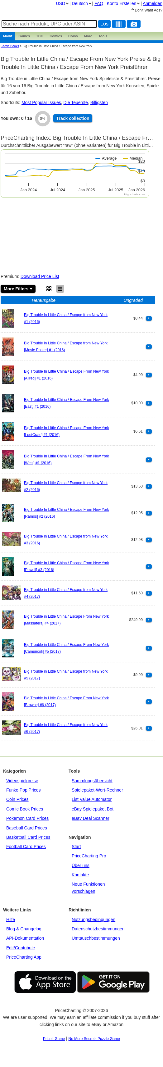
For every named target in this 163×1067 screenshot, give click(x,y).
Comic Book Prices (24, 808)
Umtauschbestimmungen (96, 938)
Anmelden (152, 3)
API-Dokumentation (25, 938)
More (88, 36)
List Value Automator (92, 799)
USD (60, 3)
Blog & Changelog (23, 928)
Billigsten (99, 102)
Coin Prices (17, 799)
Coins (73, 36)
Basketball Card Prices (28, 837)
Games (24, 36)
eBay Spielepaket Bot (92, 808)
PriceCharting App (23, 957)
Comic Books (10, 46)
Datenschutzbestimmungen (98, 928)
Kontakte (80, 874)
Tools (103, 36)
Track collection (72, 118)
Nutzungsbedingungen (93, 919)
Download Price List (40, 276)
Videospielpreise (22, 780)
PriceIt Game (54, 1039)
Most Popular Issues (41, 102)
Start (76, 846)
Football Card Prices (26, 846)
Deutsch (80, 3)
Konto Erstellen (121, 3)
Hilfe (10, 919)
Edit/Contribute (20, 947)
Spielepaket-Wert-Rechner (97, 790)
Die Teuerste (76, 102)
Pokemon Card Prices (27, 818)
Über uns (80, 865)
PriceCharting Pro (89, 855)
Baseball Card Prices (26, 827)
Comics (56, 36)
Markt (7, 36)
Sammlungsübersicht (92, 780)
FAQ (98, 3)
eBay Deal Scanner (90, 818)
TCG (39, 36)
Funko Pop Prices (23, 790)
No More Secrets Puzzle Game (94, 1039)
